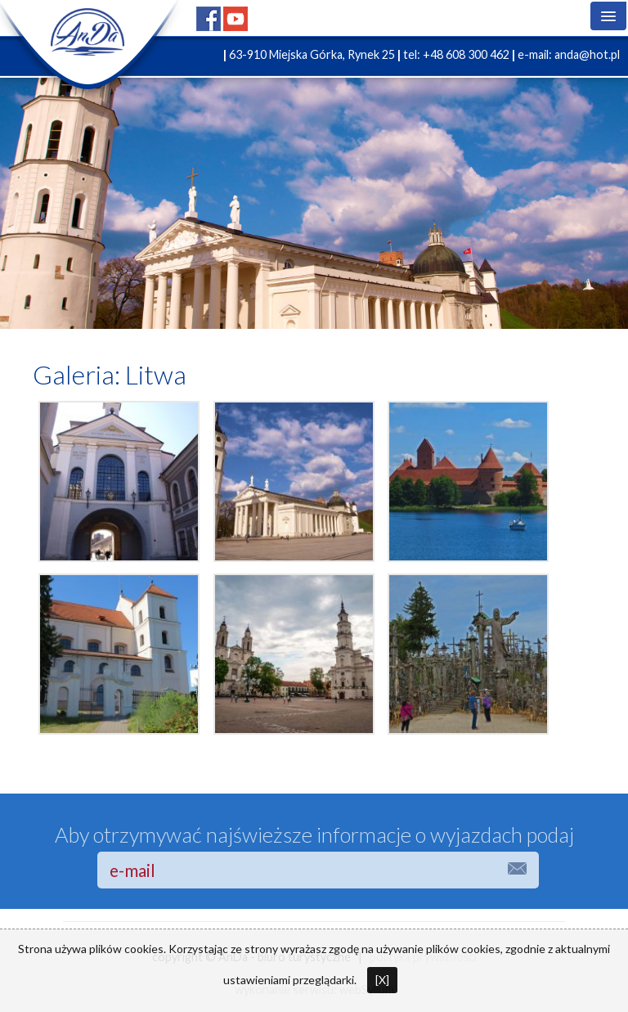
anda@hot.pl (587, 54)
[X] (382, 980)
